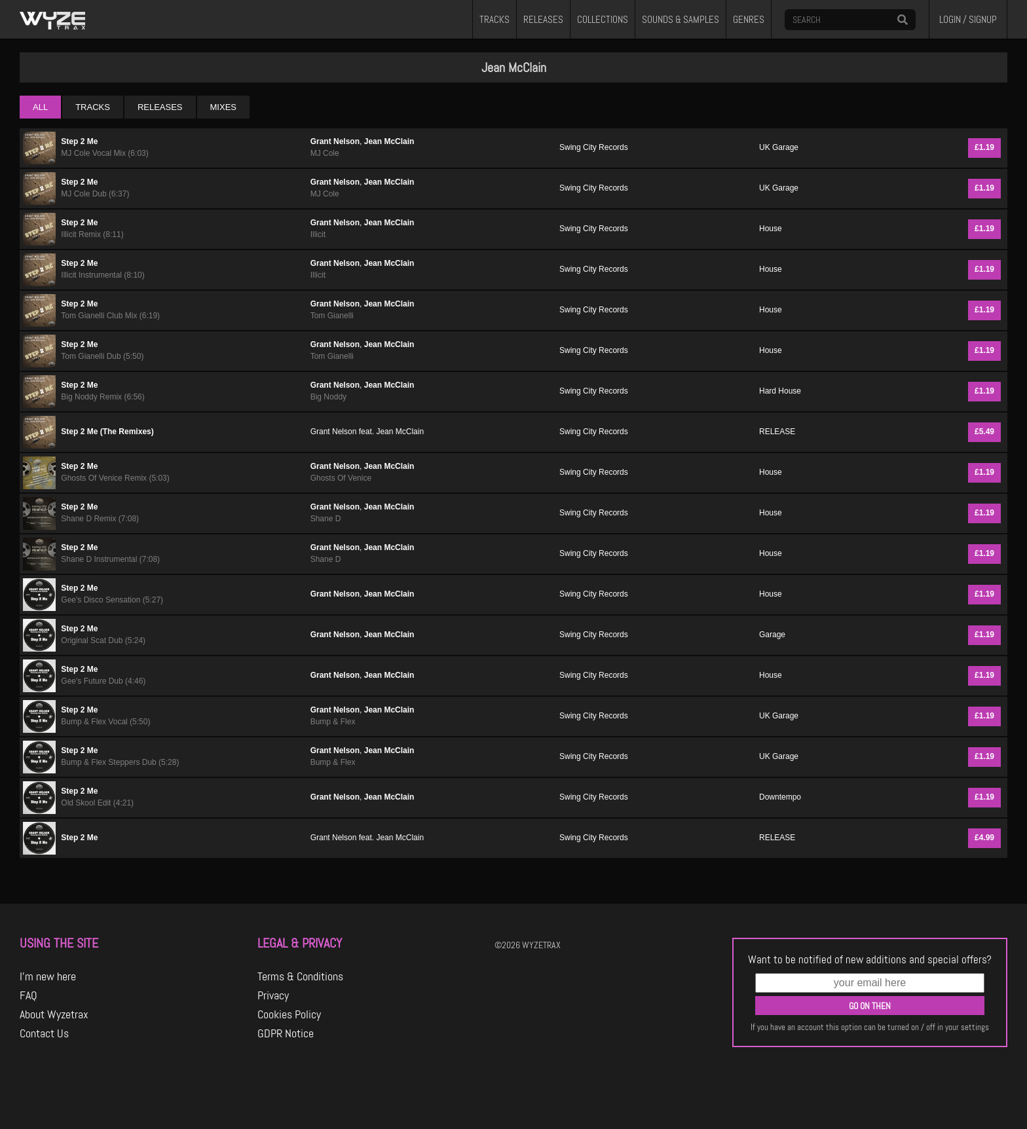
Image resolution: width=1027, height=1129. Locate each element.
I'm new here (48, 976)
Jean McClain (389, 141)
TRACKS (494, 19)
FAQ (28, 995)
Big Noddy (328, 396)
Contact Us (44, 1033)
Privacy (273, 995)
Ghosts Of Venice (340, 478)
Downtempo (780, 797)
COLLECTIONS (602, 19)
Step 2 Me (79, 141)
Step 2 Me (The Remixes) (107, 431)
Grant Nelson (335, 141)
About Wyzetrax (54, 1014)
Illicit (318, 234)
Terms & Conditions (300, 976)
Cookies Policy (289, 1014)
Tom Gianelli (332, 315)
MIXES (223, 107)
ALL (40, 107)
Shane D (325, 518)
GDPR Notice (285, 1033)
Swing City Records (593, 147)
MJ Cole (324, 153)
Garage (772, 634)
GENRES (748, 19)
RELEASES (543, 19)
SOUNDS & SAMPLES (680, 19)
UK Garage (778, 147)
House (770, 228)
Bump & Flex (333, 721)
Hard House (780, 391)
